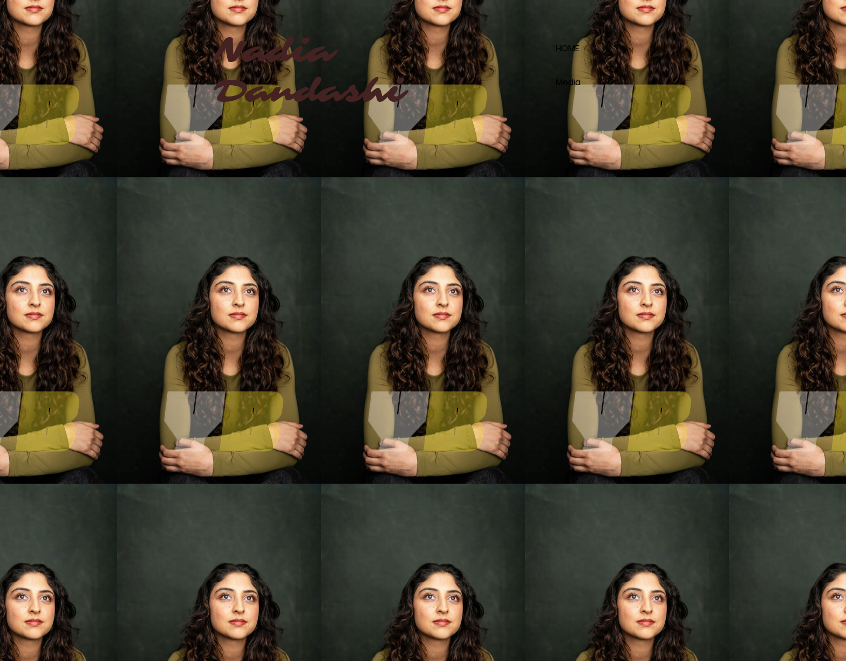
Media (568, 82)
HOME (567, 48)
